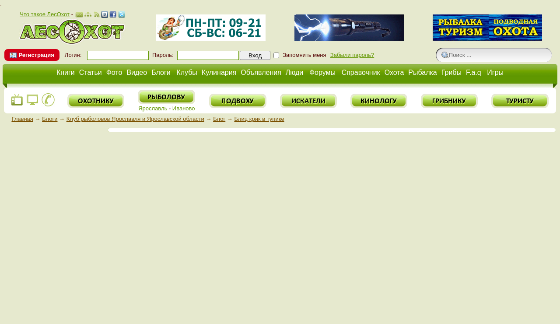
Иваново (183, 108)
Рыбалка (422, 72)
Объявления (261, 72)
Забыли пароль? (352, 55)
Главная (22, 119)
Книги (65, 72)
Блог (219, 119)
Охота (394, 72)
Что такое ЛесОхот (45, 14)
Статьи (90, 72)
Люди (294, 72)
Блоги (161, 72)
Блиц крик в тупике (259, 119)
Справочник (361, 72)
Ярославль (152, 108)
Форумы (322, 72)
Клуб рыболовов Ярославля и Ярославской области (135, 119)
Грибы (451, 72)
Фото (114, 72)
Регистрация (36, 55)
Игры (495, 72)
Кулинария (219, 72)
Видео (136, 72)
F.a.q (473, 72)
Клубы (186, 72)
